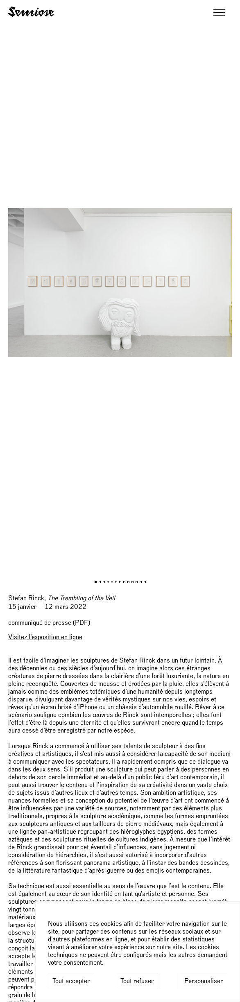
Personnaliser (203, 981)
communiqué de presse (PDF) (49, 623)
